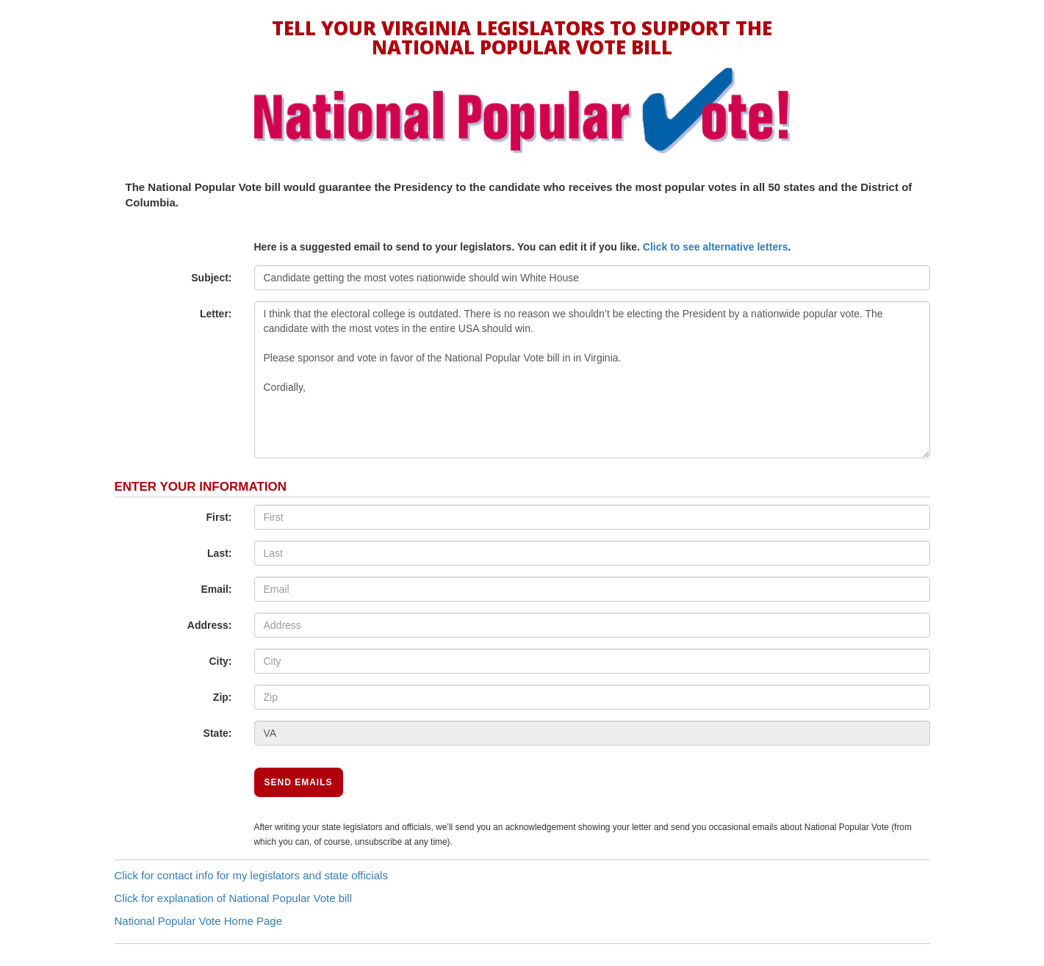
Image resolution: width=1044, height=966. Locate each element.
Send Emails (298, 782)
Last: (219, 553)
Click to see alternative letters (715, 247)
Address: (209, 625)
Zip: (222, 697)
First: (219, 517)
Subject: (211, 278)
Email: (216, 589)
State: (218, 733)
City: (220, 661)
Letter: (216, 314)
